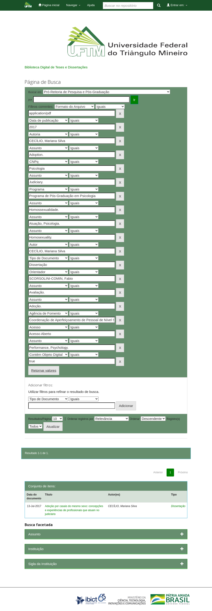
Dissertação (178, 506)
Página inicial (48, 5)
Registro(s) (173, 419)
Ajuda (91, 5)
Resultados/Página (39, 419)
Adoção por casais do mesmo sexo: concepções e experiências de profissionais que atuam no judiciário (74, 510)
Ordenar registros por (80, 419)
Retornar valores (43, 370)
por (30, 99)
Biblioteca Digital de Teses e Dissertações (56, 67)
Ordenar (135, 419)
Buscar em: (35, 92)
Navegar (73, 5)
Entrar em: (177, 5)
